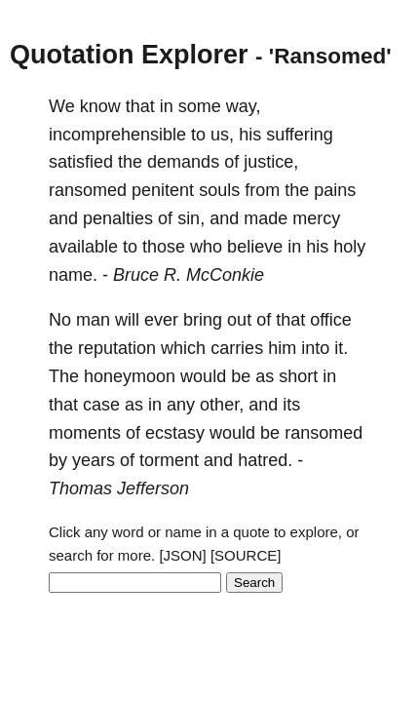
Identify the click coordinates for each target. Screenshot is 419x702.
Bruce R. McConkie (188, 275)
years (93, 460)
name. (73, 275)
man (93, 320)
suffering (299, 134)
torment (169, 460)
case (101, 404)
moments (85, 433)
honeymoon (129, 376)
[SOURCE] (246, 555)
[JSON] (182, 555)
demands (183, 162)
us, (222, 134)
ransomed (88, 190)
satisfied (81, 162)
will (127, 320)
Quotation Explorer (129, 54)
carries (236, 348)
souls (219, 190)
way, (243, 106)
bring (202, 320)
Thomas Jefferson (119, 488)
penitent (163, 190)
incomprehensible (117, 134)
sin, (191, 218)
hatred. (265, 460)
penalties (118, 218)
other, (222, 404)
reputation (117, 348)
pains (335, 190)
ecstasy (175, 433)
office (331, 320)
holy (349, 246)
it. (341, 348)
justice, (271, 162)
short (298, 376)
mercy (316, 218)
